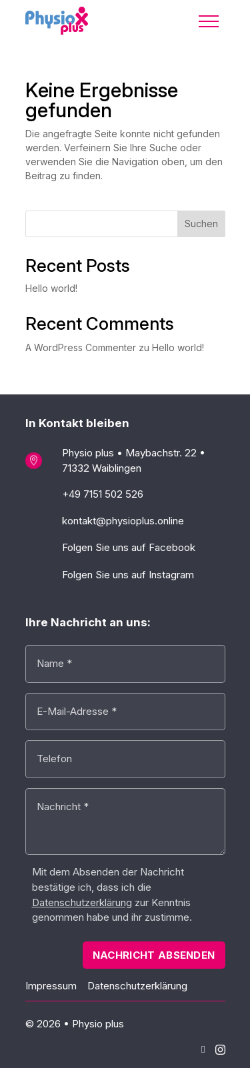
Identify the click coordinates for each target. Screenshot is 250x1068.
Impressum (51, 985)
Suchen (201, 223)
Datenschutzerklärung (137, 985)
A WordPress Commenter (80, 347)
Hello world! (51, 288)
